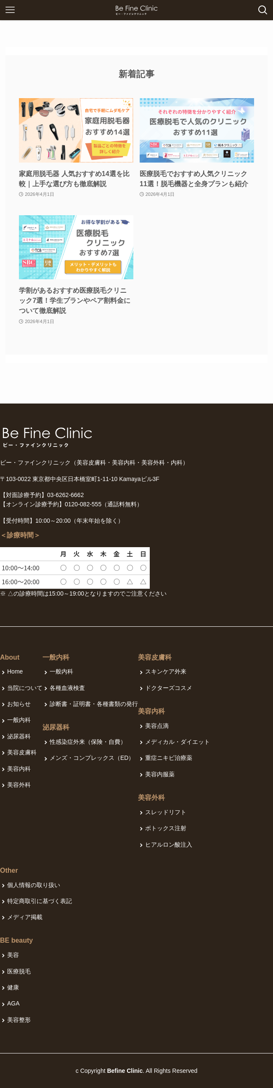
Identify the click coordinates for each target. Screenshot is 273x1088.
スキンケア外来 (165, 671)
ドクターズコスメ (168, 688)
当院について (24, 688)
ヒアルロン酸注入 (168, 844)
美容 (13, 955)
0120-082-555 (83, 504)
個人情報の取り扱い (33, 885)
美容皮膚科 (22, 752)
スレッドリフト (165, 812)
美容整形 (19, 1020)
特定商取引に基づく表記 (39, 901)
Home (15, 671)
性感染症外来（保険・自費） (88, 742)
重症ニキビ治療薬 (168, 758)
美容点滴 (157, 726)
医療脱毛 (19, 971)
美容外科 (19, 785)
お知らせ (19, 704)
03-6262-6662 (65, 495)
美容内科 (19, 769)
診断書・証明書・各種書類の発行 (94, 704)
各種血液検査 (67, 688)
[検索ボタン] (263, 10)
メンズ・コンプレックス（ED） (92, 758)
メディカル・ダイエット (177, 742)
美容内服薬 (160, 774)
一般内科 (19, 720)
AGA (13, 1003)
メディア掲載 (24, 917)
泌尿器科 (19, 736)
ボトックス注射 (165, 828)
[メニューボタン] (10, 10)
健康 (13, 987)
